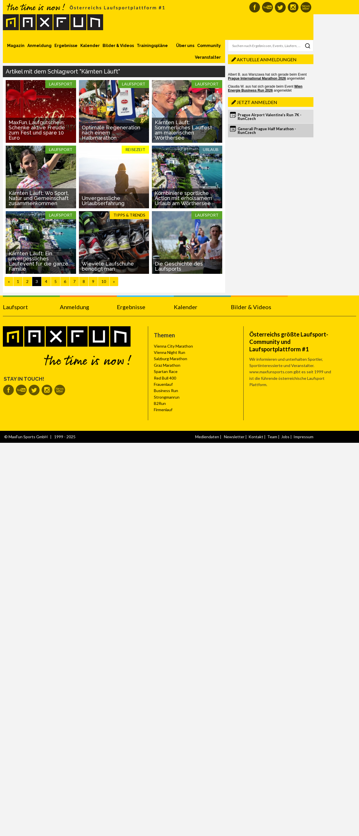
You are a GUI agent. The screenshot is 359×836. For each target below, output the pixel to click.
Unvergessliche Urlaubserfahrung (103, 200)
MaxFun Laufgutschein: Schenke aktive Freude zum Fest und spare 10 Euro (37, 130)
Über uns (185, 45)
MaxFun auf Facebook (254, 7)
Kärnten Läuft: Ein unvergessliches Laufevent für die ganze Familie (38, 261)
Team (272, 436)
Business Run (166, 390)
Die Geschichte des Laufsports (179, 266)
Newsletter (234, 436)
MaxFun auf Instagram (293, 7)
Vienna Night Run (169, 352)
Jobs (285, 436)
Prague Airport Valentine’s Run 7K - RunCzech (269, 117)
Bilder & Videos (118, 45)
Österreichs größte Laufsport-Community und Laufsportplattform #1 (288, 341)
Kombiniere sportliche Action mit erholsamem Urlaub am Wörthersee (183, 198)
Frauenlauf (163, 384)
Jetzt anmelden (257, 102)
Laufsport (15, 306)
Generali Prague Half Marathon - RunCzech (267, 131)
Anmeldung (39, 45)
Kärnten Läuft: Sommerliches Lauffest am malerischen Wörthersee (183, 130)
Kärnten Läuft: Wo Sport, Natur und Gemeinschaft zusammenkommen (39, 198)
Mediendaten (207, 436)
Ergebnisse (65, 45)
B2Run (160, 403)
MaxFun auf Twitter (280, 7)
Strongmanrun (167, 397)
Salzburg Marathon (170, 358)
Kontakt (255, 436)
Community (209, 45)
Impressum (303, 436)
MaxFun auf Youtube (267, 7)
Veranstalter (208, 57)
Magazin (16, 45)
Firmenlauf (163, 409)
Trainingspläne (152, 45)
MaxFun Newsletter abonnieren (305, 7)
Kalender (90, 45)
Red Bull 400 (165, 378)
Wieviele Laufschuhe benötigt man (108, 266)
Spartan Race (166, 371)
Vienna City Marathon (173, 346)
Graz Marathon (167, 365)
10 (103, 281)
